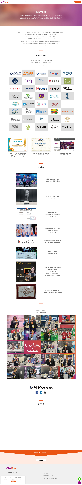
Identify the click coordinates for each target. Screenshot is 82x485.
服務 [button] (22, 1)
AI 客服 (13, 1)
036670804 (48, 477)
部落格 (26, 1)
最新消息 (31, 1)
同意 (13, 481)
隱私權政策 (19, 479)
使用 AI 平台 (77, 1)
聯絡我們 (35, 1)
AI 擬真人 (18, 1)
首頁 (10, 1)
